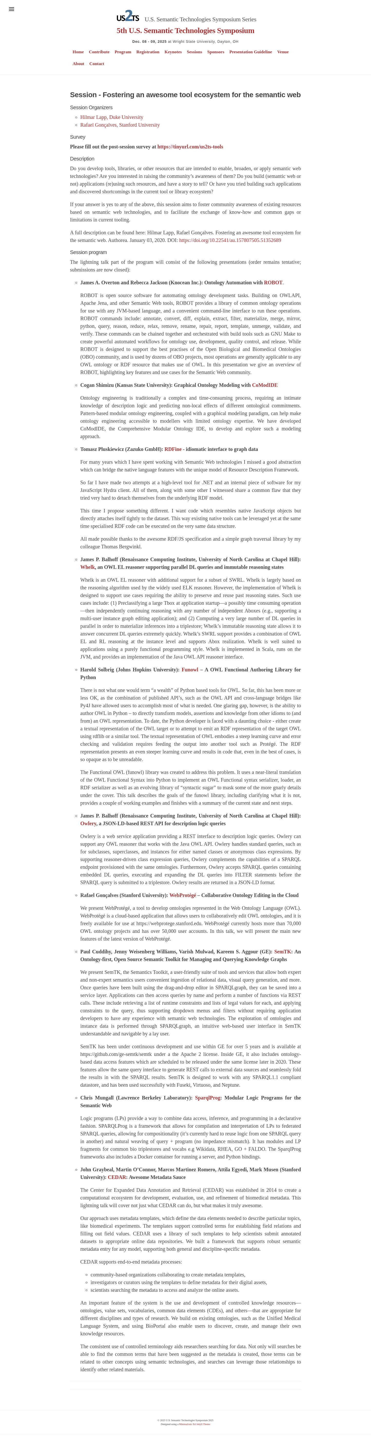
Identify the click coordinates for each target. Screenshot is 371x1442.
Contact (96, 63)
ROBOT (273, 282)
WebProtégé (182, 895)
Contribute (99, 51)
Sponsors (215, 51)
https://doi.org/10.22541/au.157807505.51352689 (230, 240)
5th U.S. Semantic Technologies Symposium (186, 30)
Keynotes (173, 51)
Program (123, 51)
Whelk (87, 567)
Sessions (194, 51)
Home (78, 51)
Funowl (190, 669)
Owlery (88, 823)
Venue (283, 51)
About (78, 63)
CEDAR (117, 1177)
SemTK (282, 951)
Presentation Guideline (250, 51)
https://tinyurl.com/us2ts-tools (190, 146)
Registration (148, 51)
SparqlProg (207, 1098)
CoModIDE (265, 385)
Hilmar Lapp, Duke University (111, 117)
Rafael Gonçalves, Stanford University (120, 125)
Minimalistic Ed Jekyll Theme (194, 1424)
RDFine (173, 449)
